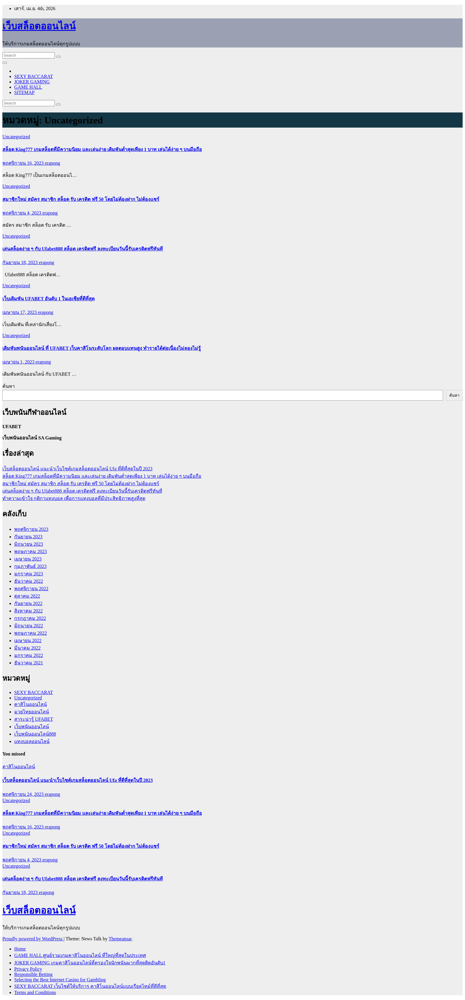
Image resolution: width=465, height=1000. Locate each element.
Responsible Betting (33, 974)
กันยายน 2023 (28, 536)
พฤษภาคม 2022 (30, 633)
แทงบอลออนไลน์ (32, 741)
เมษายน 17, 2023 (20, 312)
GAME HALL (28, 87)
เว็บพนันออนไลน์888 (35, 733)
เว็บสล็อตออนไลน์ (39, 26)
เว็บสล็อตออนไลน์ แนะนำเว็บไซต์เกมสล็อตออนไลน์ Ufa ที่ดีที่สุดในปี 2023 (77, 468)
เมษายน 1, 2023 (19, 361)
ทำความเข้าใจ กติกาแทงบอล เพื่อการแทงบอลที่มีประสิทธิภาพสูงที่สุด (73, 498)
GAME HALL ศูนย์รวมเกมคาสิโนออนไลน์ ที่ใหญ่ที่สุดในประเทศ (80, 955)
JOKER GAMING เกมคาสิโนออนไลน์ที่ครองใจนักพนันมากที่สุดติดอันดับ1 (89, 962)
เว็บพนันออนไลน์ (31, 726)
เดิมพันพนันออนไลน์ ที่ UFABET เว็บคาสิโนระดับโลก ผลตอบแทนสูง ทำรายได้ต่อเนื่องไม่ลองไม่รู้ (101, 348)
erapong (52, 163)
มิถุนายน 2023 (28, 544)
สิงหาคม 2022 (28, 610)
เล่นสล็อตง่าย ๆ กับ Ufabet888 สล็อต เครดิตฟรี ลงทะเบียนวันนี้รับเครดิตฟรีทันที (82, 248)
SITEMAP (24, 92)
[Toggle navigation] (4, 63)
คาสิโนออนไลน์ (30, 704)
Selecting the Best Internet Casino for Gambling (60, 979)
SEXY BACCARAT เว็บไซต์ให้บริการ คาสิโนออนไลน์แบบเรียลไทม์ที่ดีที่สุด (90, 986)
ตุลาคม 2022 (27, 596)
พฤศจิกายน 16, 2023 (23, 163)
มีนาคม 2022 (27, 647)
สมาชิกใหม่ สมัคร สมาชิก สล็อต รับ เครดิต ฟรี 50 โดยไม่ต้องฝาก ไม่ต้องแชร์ (80, 199)
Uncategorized (16, 136)
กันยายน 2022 (28, 603)
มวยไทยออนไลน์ (31, 711)
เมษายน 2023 (28, 558)
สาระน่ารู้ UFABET (33, 719)
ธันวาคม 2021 (28, 662)
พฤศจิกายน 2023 (31, 529)
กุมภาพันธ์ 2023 (30, 566)
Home (20, 948)
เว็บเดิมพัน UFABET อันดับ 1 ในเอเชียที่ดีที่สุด (48, 298)
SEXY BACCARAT (33, 76)
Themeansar (120, 938)
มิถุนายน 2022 (28, 625)
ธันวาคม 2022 (28, 581)
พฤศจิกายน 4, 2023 (22, 212)
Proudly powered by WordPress (32, 938)
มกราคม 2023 (28, 573)
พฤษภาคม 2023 (30, 551)
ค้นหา (8, 386)
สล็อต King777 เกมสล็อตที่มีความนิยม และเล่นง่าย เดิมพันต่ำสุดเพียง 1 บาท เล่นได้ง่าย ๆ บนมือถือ (102, 149)
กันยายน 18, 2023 (20, 262)
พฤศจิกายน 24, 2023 (23, 794)
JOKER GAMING (32, 81)
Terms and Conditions (35, 992)
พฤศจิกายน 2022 (31, 588)
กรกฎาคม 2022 (30, 618)
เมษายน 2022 (28, 640)
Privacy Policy (28, 969)
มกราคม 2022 (28, 655)
